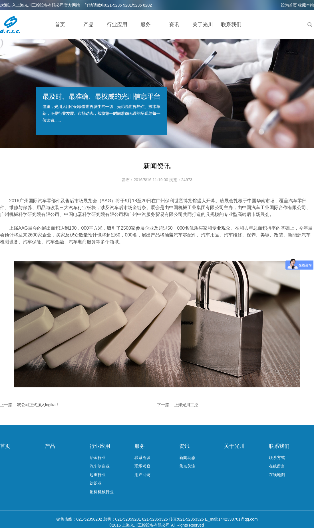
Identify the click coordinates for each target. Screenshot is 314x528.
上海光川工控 (186, 404)
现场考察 (142, 466)
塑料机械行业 (102, 491)
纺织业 (96, 483)
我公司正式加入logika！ (38, 404)
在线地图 (277, 474)
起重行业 (98, 474)
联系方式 (277, 457)
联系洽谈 (142, 457)
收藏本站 (306, 5)
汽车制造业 (100, 466)
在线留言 (277, 466)
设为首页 (289, 5)
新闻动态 (187, 457)
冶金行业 (98, 457)
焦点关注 (187, 466)
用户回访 (142, 474)
